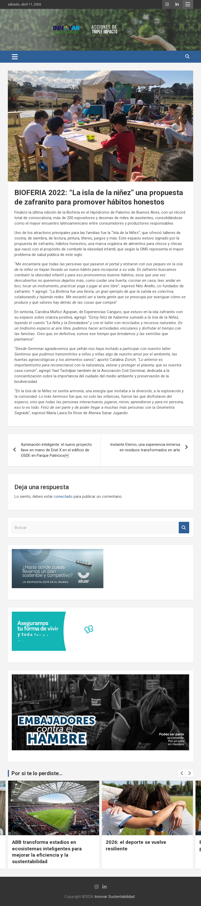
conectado (63, 496)
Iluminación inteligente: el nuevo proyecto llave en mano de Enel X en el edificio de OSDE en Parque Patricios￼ (56, 450)
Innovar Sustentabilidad (114, 896)
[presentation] (182, 773)
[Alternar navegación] (15, 57)
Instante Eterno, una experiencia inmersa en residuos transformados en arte (145, 447)
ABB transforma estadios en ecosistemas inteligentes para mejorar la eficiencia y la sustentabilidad (47, 851)
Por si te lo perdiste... (37, 773)
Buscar (184, 528)
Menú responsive (187, 4)
